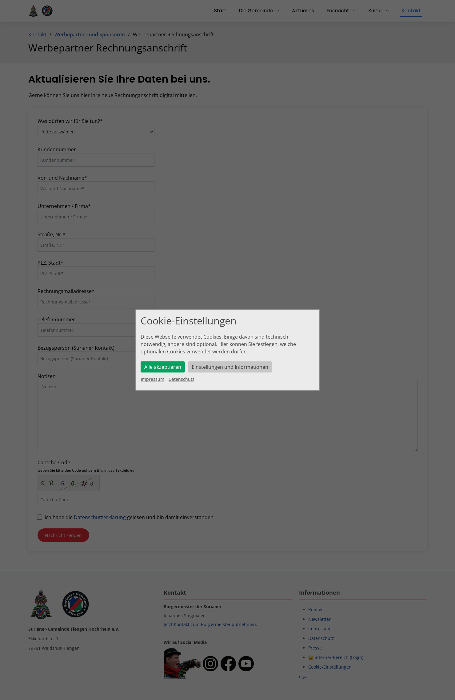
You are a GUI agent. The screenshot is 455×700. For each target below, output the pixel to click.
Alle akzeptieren (162, 367)
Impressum (152, 379)
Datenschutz (181, 379)
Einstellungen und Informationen (230, 367)
